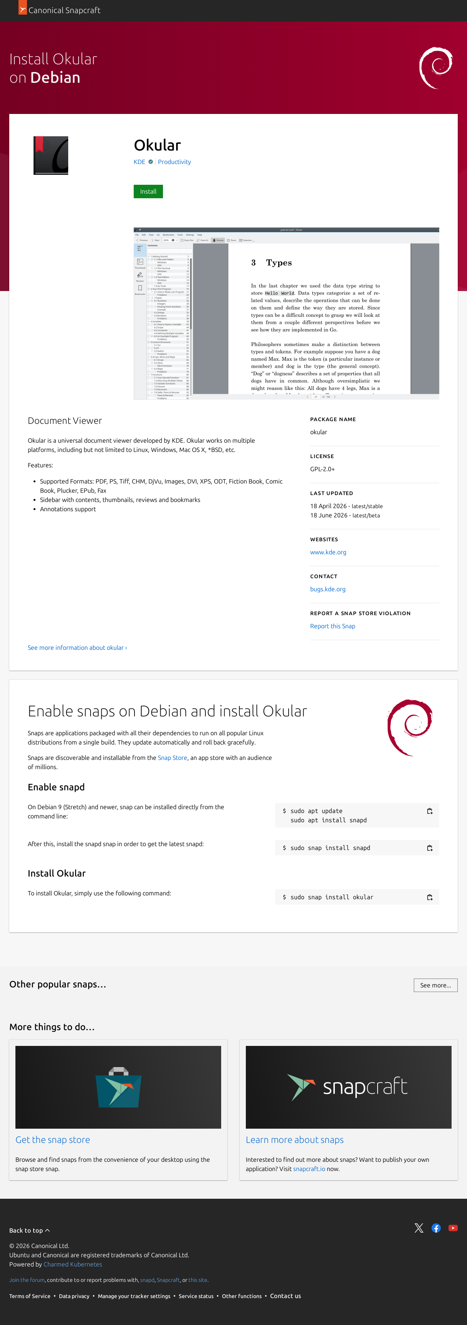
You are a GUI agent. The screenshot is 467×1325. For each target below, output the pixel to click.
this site (197, 1280)
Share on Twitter (419, 1228)
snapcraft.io (309, 1168)
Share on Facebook (436, 1228)
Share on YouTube (453, 1228)
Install (148, 191)
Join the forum (27, 1280)
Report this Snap (332, 625)
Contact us (285, 1295)
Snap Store (172, 757)
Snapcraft (168, 1280)
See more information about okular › (77, 647)
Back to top (29, 1230)
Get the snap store (52, 1139)
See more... (435, 985)
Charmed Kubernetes (73, 1264)
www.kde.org (328, 552)
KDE (140, 161)
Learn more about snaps (295, 1139)
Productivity (174, 161)
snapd (147, 1280)
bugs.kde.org (328, 589)
